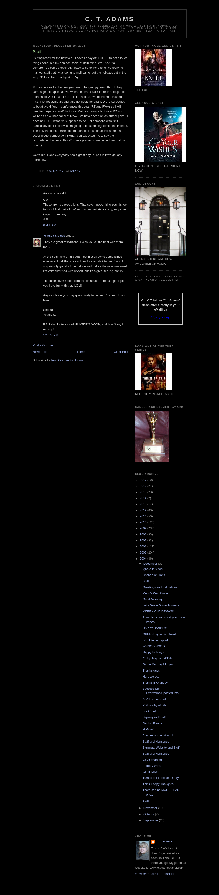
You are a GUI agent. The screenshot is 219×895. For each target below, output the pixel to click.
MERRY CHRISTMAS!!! (158, 611)
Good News (150, 771)
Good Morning (152, 599)
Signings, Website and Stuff (161, 747)
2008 (143, 534)
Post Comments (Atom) (67, 360)
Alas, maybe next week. (158, 735)
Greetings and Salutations (160, 587)
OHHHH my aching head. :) (161, 634)
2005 (143, 552)
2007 (143, 540)
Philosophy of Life (154, 705)
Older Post (121, 352)
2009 (143, 528)
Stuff (146, 581)
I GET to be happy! (155, 640)
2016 (143, 486)
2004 (143, 558)
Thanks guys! (151, 670)
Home (81, 352)
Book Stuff (149, 711)
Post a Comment (44, 345)
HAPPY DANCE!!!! (155, 628)
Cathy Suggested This (157, 658)
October (149, 814)
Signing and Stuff (154, 717)
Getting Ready (152, 723)
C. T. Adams (109, 19)
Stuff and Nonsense (156, 741)
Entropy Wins (151, 765)
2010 (143, 522)
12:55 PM (51, 335)
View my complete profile (155, 874)
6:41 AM (49, 225)
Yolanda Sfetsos (54, 235)
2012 (143, 510)
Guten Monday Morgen (158, 664)
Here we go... (151, 676)
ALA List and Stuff (154, 699)
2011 (143, 516)
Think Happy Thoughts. (158, 784)
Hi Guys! (148, 729)
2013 (143, 504)
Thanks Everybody (155, 682)
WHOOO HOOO (154, 646)
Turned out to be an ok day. (161, 778)
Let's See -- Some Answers (161, 605)
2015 (143, 492)
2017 (143, 480)
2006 (143, 546)
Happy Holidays (153, 652)
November (150, 808)
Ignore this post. (153, 569)
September (151, 820)
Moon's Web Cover (155, 593)
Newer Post (40, 352)
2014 (143, 498)
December (150, 563)
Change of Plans (154, 575)
